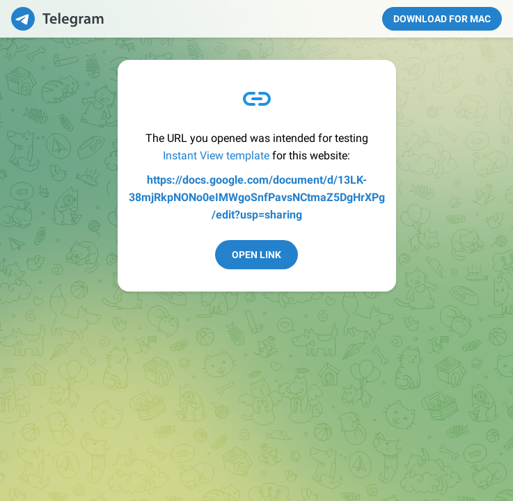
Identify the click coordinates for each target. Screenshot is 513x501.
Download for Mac (442, 18)
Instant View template (216, 155)
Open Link (256, 254)
